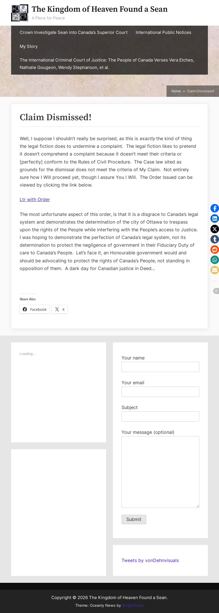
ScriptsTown (133, 605)
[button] (214, 208)
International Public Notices (163, 32)
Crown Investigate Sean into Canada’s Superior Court (73, 32)
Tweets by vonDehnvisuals (150, 560)
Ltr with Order (35, 199)
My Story (29, 46)
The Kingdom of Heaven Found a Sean (100, 9)
